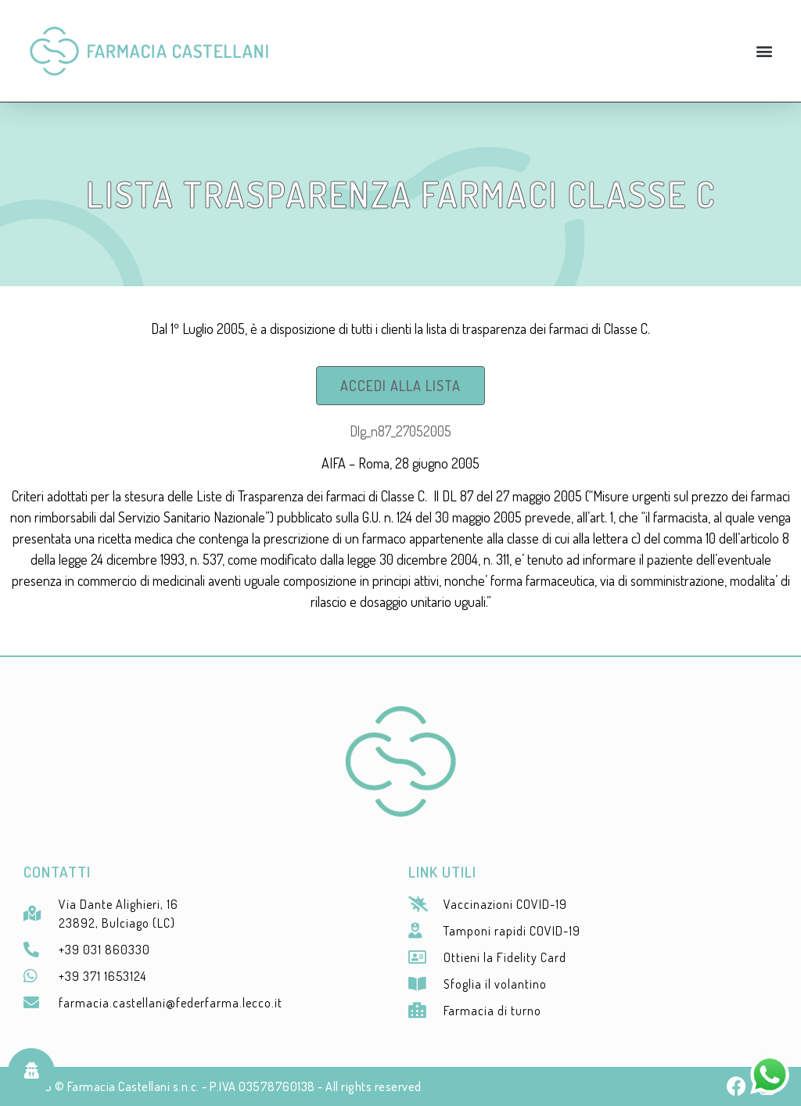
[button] (765, 50)
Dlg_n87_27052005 (400, 431)
